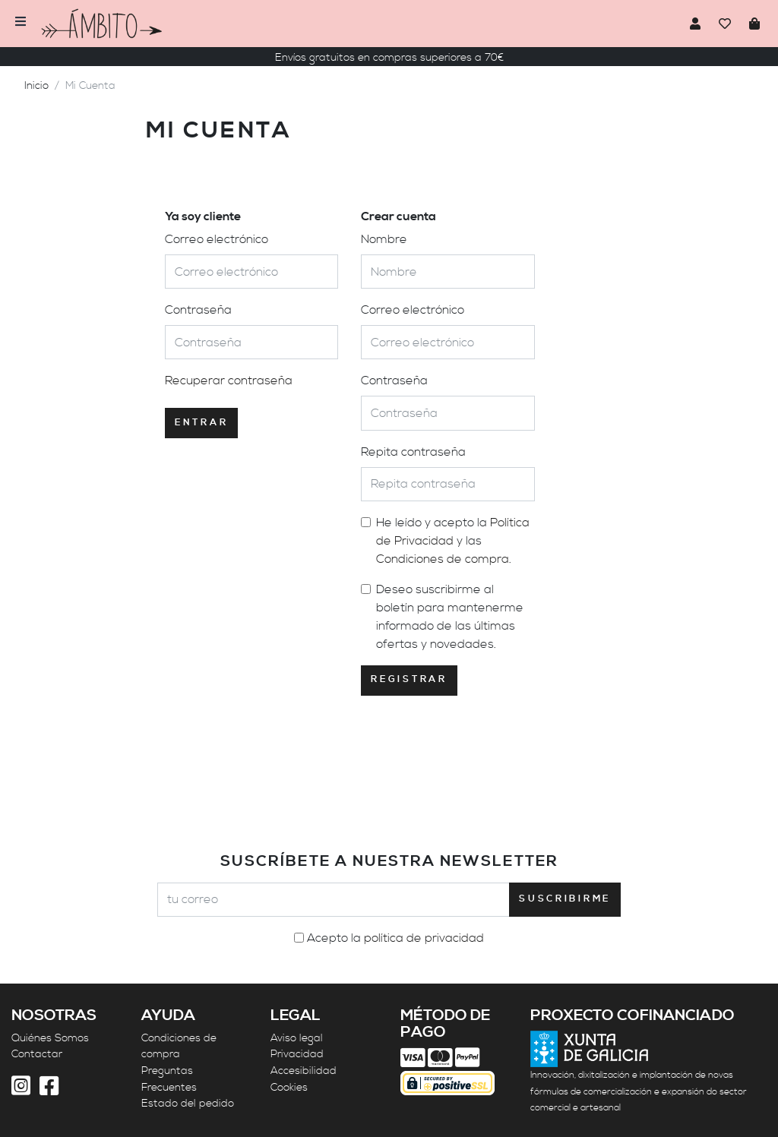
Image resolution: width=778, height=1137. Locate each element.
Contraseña (198, 309)
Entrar (201, 422)
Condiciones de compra (442, 559)
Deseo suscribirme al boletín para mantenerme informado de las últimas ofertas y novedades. (449, 617)
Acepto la (395, 938)
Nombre (384, 239)
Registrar (409, 679)
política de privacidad (424, 938)
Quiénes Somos (50, 1038)
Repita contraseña (413, 452)
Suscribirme (565, 899)
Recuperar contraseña (229, 380)
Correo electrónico (216, 239)
